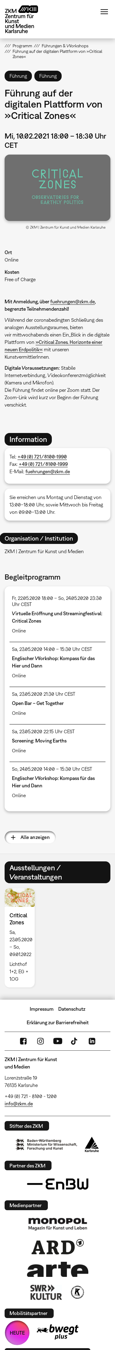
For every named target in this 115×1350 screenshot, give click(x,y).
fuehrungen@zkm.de (72, 301)
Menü (104, 11)
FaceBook (23, 1041)
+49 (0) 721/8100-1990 (42, 456)
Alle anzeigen (35, 837)
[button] (57, 188)
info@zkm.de (19, 1103)
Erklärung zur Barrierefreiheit (58, 1022)
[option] (22, 937)
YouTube (58, 1041)
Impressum (42, 1009)
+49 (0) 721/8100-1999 (43, 464)
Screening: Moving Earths (39, 740)
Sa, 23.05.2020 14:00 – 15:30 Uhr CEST (52, 649)
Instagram (40, 1041)
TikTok (75, 1041)
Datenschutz (71, 1009)
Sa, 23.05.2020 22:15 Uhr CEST (43, 731)
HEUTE (17, 1333)
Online (11, 259)
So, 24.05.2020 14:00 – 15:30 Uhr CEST (52, 769)
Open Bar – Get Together (38, 703)
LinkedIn (92, 1041)
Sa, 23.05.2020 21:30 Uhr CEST (43, 694)
